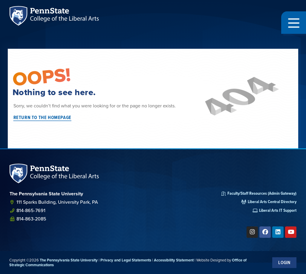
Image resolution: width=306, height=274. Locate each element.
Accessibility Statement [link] (174, 260)
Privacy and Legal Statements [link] (125, 260)
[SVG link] (54, 173)
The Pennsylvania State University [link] (69, 260)
